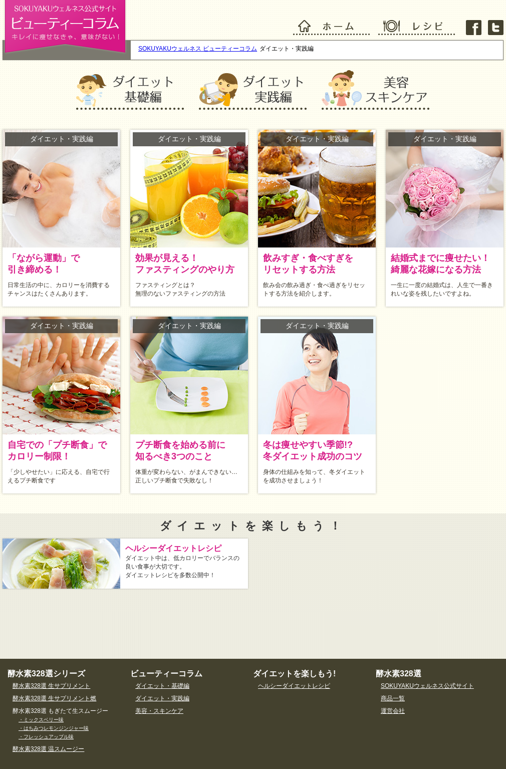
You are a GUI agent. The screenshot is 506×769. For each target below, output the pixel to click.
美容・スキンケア (159, 710)
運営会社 (393, 710)
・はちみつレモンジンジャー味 (54, 728)
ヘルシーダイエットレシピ (294, 685)
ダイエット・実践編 (162, 698)
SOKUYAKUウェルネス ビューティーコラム (197, 48)
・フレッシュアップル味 (46, 736)
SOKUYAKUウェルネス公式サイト (427, 685)
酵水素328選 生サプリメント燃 (54, 698)
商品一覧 (393, 698)
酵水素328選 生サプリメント (51, 685)
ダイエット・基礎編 (162, 685)
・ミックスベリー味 (41, 719)
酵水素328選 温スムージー (48, 748)
